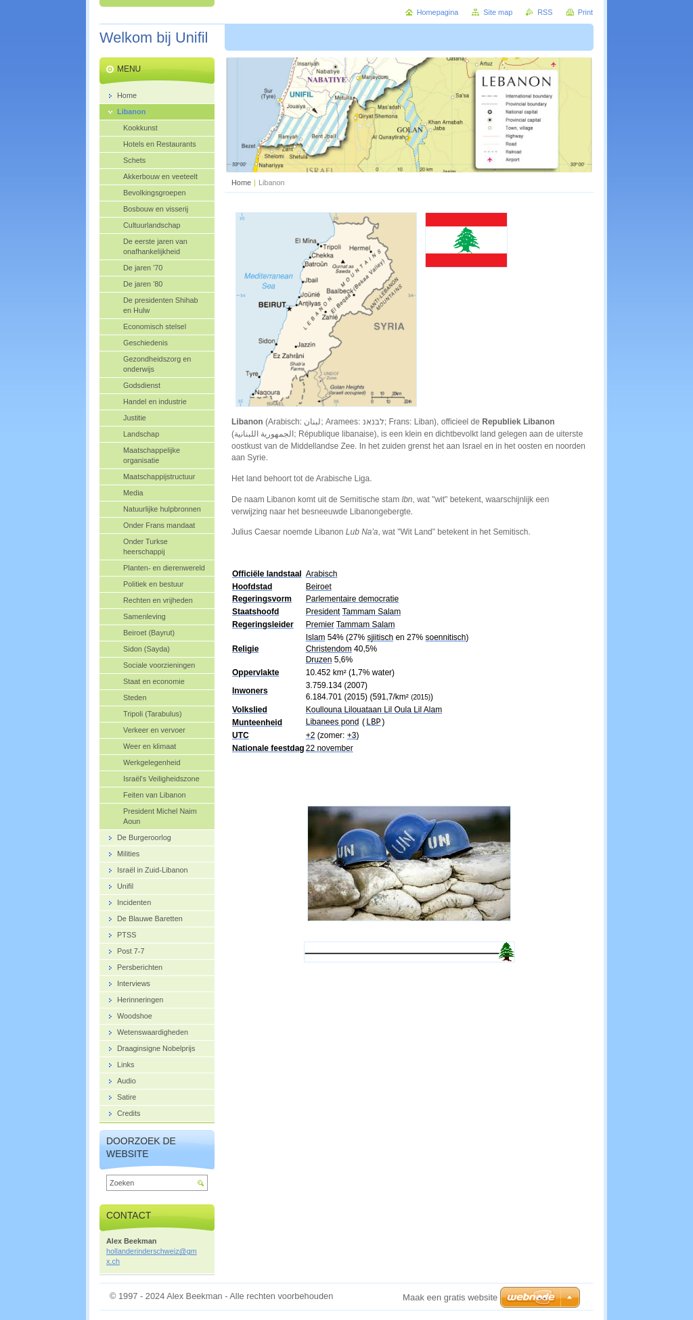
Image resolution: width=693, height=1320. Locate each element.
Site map (497, 12)
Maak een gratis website (450, 1297)
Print (585, 12)
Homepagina (438, 12)
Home (241, 182)
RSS (544, 12)
